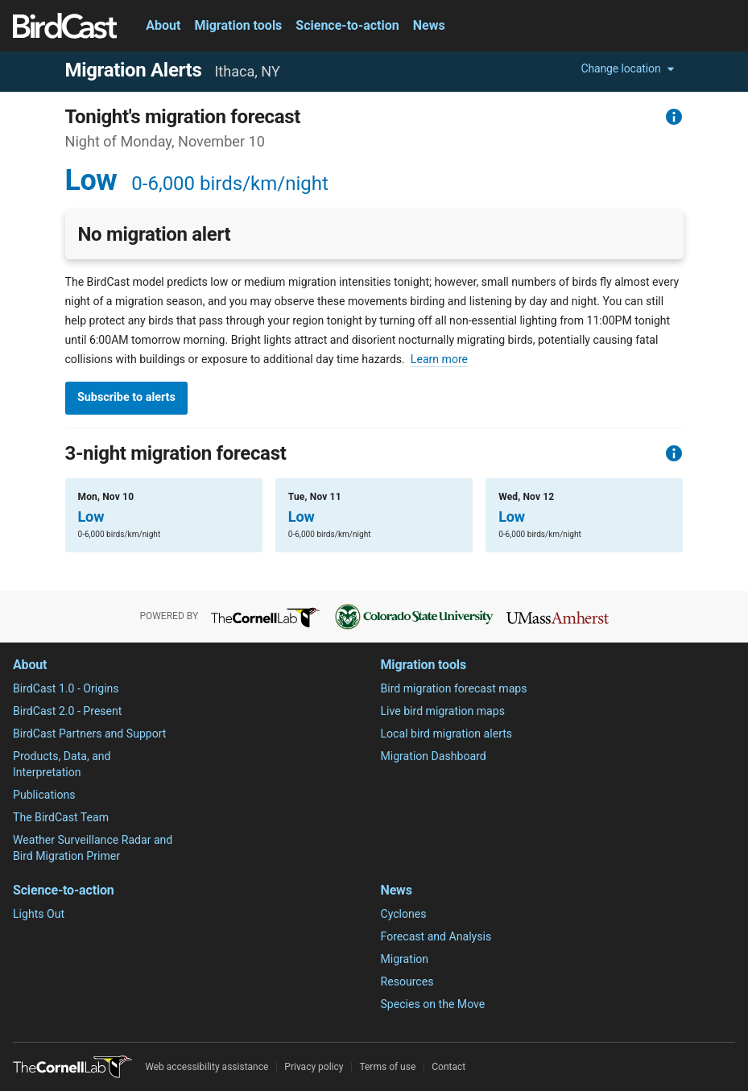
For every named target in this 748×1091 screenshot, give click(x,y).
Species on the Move (433, 1004)
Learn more (439, 359)
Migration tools (238, 25)
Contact (448, 1066)
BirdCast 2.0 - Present (67, 711)
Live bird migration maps (443, 711)
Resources (407, 981)
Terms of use (387, 1066)
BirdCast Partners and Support (89, 733)
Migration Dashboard (433, 756)
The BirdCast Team (61, 817)
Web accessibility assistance (206, 1066)
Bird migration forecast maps (454, 688)
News (429, 25)
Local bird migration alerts (447, 733)
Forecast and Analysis (436, 936)
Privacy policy (313, 1066)
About (163, 25)
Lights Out (38, 913)
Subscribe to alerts (126, 397)
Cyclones (404, 913)
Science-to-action (347, 25)
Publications (44, 794)
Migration (405, 959)
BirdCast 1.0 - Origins (66, 688)
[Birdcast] (65, 26)
